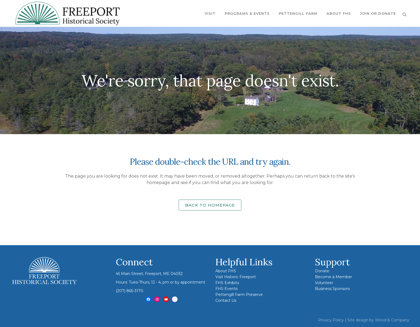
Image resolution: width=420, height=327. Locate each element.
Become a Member (333, 276)
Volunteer (324, 282)
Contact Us (225, 300)
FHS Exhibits (227, 282)
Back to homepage (210, 205)
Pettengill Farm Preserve (239, 294)
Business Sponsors (332, 288)
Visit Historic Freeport (235, 276)
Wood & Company (392, 320)
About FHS (225, 271)
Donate (322, 271)
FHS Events (226, 288)
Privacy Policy (331, 320)
